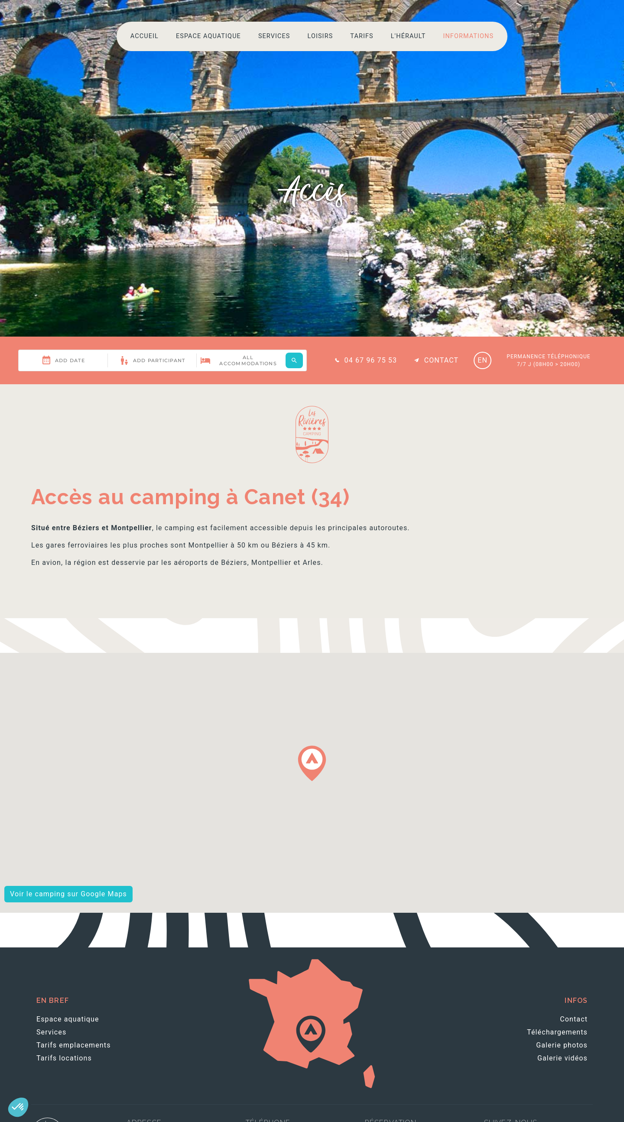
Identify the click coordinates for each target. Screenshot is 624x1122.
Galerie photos (562, 1045)
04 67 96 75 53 (364, 360)
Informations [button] (468, 36)
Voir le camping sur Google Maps (68, 894)
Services (274, 36)
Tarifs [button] (361, 36)
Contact (435, 360)
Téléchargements (557, 1032)
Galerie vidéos (562, 1058)
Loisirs (320, 36)
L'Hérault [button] (408, 36)
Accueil (144, 36)
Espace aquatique (208, 36)
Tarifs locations (64, 1058)
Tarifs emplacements (73, 1045)
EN (483, 360)
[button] (18, 1107)
